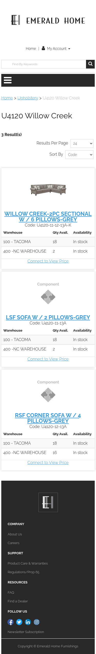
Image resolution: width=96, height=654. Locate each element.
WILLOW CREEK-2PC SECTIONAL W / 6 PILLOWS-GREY (48, 217)
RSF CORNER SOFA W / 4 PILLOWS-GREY (48, 418)
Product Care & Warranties (28, 563)
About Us (15, 534)
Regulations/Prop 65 (23, 572)
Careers (13, 543)
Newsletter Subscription (26, 632)
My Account (56, 49)
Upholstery (27, 98)
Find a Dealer (18, 601)
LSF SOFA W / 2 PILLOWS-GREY (48, 317)
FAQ (11, 592)
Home (31, 49)
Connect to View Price (48, 261)
